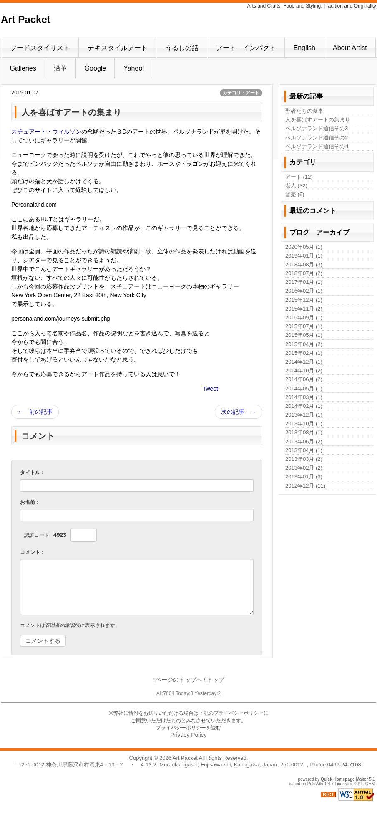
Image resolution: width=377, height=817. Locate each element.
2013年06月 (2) (303, 441)
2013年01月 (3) (303, 476)
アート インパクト (246, 47)
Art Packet (25, 19)
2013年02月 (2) (303, 468)
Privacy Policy (188, 734)
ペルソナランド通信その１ (317, 146)
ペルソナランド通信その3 (316, 128)
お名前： (30, 502)
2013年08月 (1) (303, 432)
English (304, 47)
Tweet (210, 388)
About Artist (350, 47)
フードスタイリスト (40, 47)
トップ (215, 679)
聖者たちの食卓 (304, 111)
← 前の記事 (35, 411)
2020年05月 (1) (303, 247)
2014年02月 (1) (303, 406)
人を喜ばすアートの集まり (317, 119)
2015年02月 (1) (303, 353)
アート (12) (299, 177)
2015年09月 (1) (303, 317)
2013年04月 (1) (303, 450)
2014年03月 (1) (303, 397)
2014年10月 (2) (303, 370)
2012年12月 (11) (305, 486)
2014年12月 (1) (303, 362)
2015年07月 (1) (303, 326)
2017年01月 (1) (303, 282)
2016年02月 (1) (303, 291)
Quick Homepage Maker (344, 779)
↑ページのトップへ (177, 679)
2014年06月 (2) (303, 379)
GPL (358, 784)
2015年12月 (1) (303, 300)
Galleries (23, 68)
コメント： (32, 552)
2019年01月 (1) (303, 256)
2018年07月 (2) (303, 273)
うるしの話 (182, 47)
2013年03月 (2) (303, 459)
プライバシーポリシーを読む (188, 728)
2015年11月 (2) (303, 309)
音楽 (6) (294, 194)
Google (95, 68)
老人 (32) (296, 185)
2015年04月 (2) (303, 344)
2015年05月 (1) (303, 335)
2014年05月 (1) (303, 388)
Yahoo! (133, 68)
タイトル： (32, 473)
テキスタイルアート (118, 47)
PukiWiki (315, 784)
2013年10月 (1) (303, 423)
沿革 (60, 68)
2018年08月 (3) (303, 264)
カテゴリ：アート (241, 92)
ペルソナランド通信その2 (316, 137)
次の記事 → (238, 411)
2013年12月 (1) (303, 415)
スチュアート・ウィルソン (46, 131)
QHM (370, 784)
